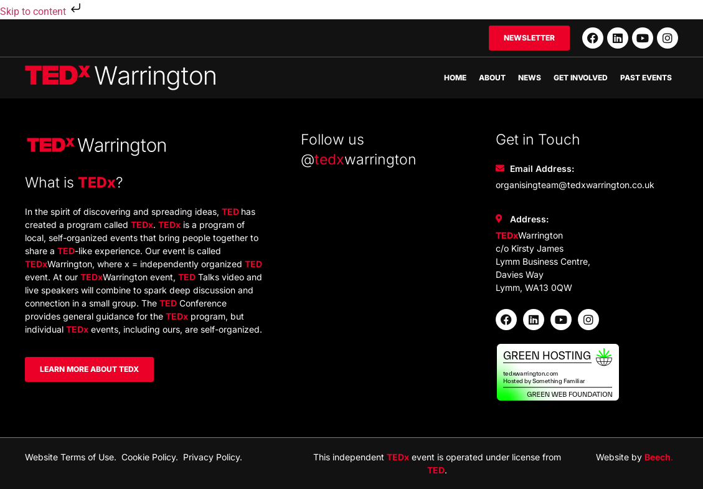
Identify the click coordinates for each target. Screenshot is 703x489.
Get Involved (581, 77)
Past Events (646, 77)
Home (455, 77)
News (529, 77)
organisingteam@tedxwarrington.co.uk (575, 184)
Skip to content (41, 11)
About (492, 77)
